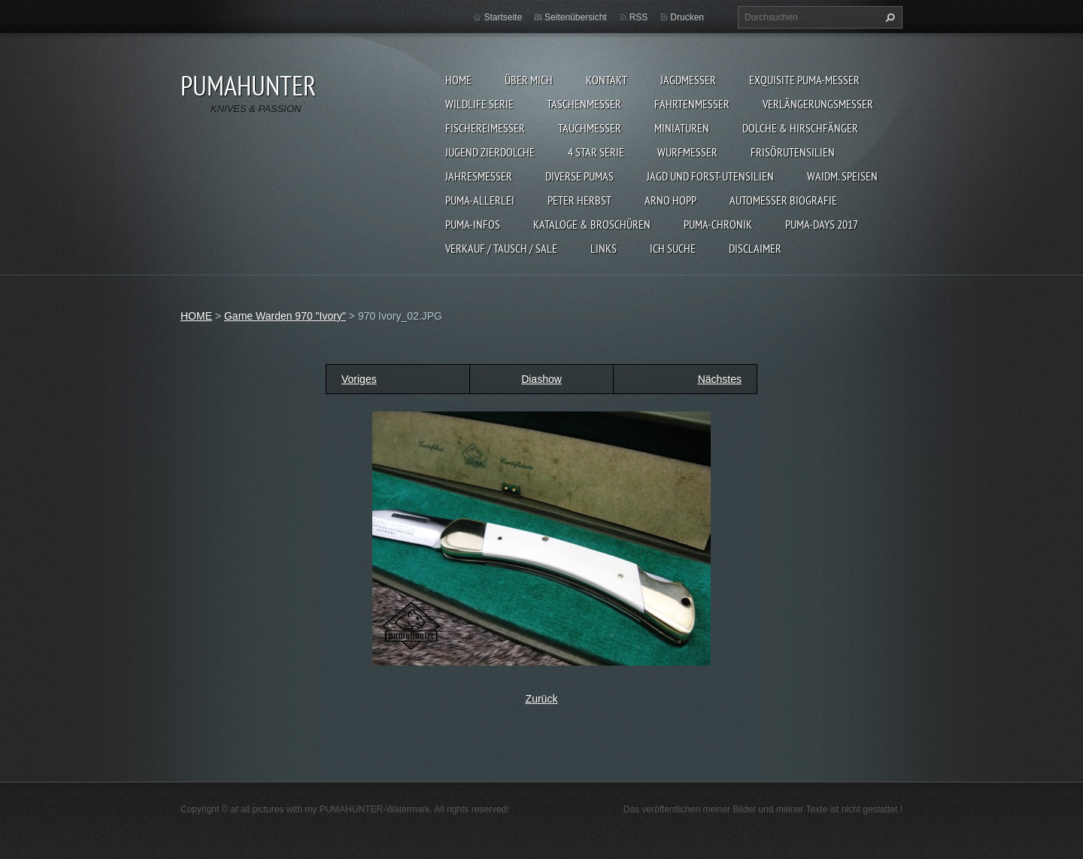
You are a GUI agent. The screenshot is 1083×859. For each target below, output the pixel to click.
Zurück (542, 699)
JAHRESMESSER (478, 176)
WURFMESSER (687, 151)
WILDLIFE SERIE (479, 103)
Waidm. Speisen (842, 176)
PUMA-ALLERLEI (479, 200)
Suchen (888, 17)
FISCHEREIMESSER (485, 127)
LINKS (603, 248)
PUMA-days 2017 (821, 224)
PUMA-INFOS (472, 224)
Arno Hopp (670, 200)
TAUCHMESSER (589, 127)
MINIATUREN (681, 127)
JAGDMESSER (688, 79)
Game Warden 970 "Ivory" (285, 316)
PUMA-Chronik (718, 224)
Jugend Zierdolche (490, 151)
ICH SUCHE (673, 248)
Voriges (359, 379)
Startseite (503, 17)
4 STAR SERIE (596, 151)
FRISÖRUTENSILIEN (793, 151)
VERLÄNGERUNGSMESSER (818, 103)
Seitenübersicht (576, 17)
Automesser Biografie (783, 200)
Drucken (687, 17)
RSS (638, 17)
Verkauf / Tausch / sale (501, 248)
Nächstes (720, 379)
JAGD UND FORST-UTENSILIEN (710, 176)
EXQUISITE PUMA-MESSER (804, 79)
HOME (458, 79)
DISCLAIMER (755, 248)
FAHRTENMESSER (692, 103)
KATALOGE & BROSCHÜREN (592, 224)
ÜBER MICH (529, 79)
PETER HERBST (579, 200)
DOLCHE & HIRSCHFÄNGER (800, 127)
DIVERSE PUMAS (579, 176)
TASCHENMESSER (584, 103)
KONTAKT (606, 79)
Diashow (541, 379)
